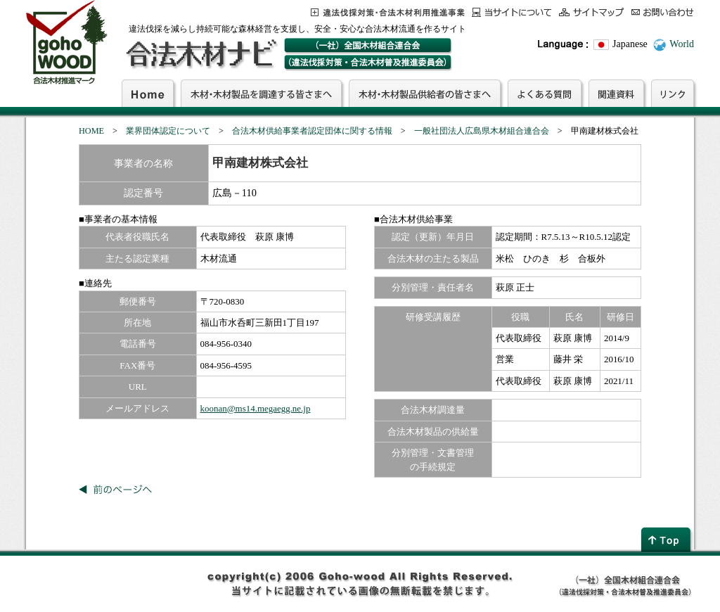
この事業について (388, 12)
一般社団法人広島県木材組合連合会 (481, 131)
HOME (91, 131)
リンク (672, 93)
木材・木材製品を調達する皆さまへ (261, 93)
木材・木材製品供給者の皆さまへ (425, 93)
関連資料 (616, 93)
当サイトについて (512, 12)
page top (667, 539)
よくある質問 (544, 93)
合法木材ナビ (201, 54)
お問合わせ (662, 12)
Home (148, 93)
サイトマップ (591, 12)
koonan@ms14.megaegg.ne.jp (255, 408)
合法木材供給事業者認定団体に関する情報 (312, 131)
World (681, 44)
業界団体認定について (168, 131)
